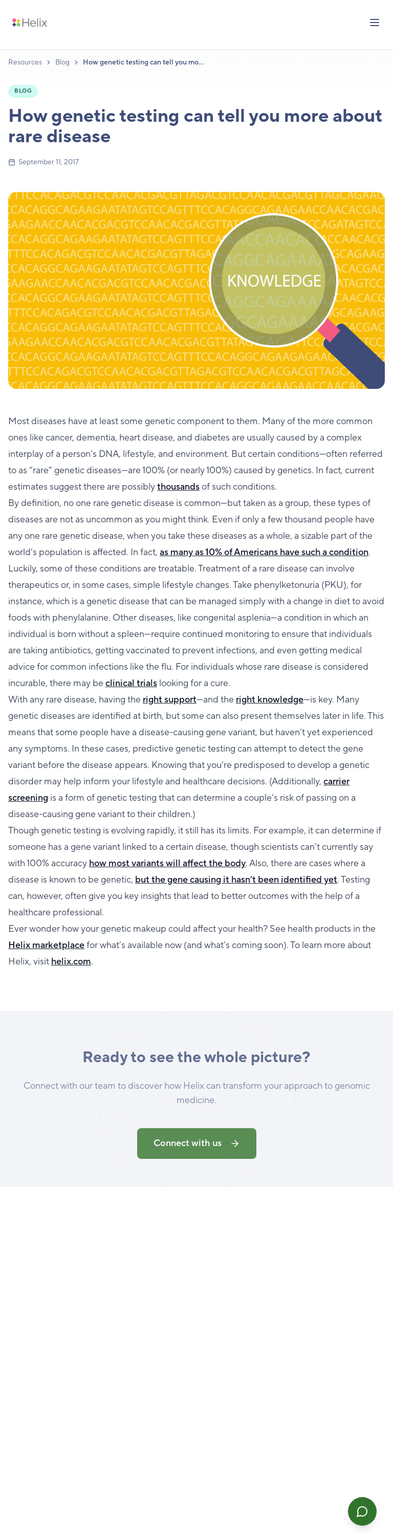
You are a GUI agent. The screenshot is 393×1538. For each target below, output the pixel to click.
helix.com (71, 962)
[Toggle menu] (374, 22)
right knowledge (269, 700)
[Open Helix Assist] (362, 1511)
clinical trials (131, 683)
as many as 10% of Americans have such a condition (264, 552)
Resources (25, 62)
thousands (178, 487)
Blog (62, 62)
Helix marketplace (46, 945)
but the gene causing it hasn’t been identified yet (236, 880)
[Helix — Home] (29, 22)
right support (169, 700)
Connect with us (197, 1146)
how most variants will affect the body (167, 863)
